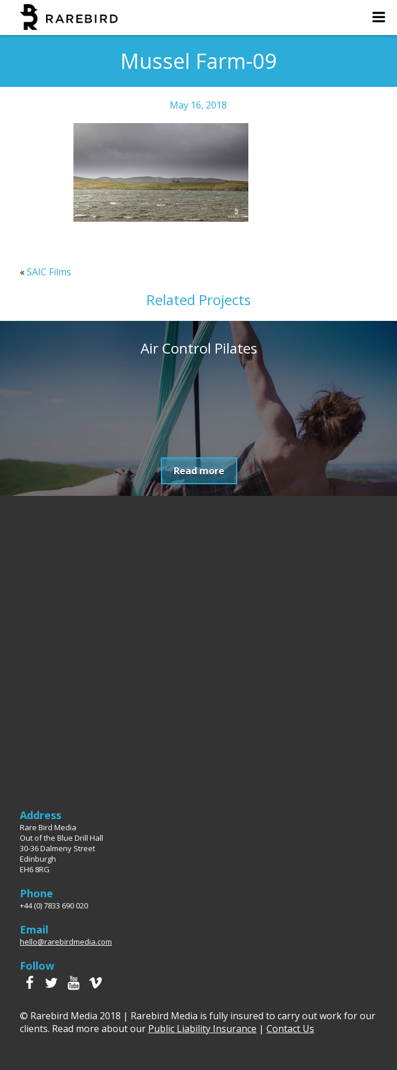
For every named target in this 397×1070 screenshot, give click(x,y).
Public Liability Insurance (202, 1028)
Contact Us (290, 1028)
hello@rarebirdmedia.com (66, 941)
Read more (199, 470)
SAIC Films (49, 271)
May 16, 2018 (198, 105)
